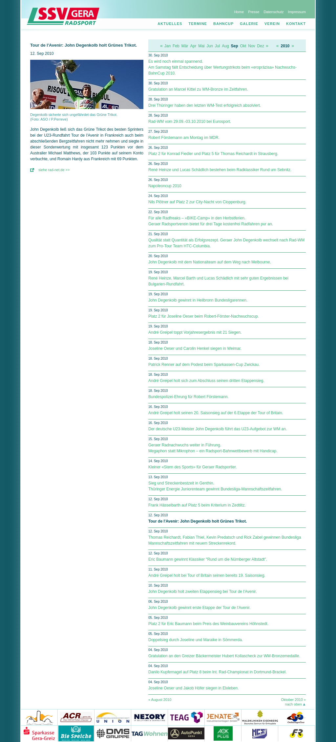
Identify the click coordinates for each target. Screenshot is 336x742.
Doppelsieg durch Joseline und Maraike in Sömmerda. (195, 640)
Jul (217, 46)
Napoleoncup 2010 (164, 186)
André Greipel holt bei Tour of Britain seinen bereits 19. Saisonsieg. (206, 575)
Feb (176, 46)
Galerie (249, 24)
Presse (253, 12)
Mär (184, 46)
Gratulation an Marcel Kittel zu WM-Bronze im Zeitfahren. (198, 89)
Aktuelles (170, 24)
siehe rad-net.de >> (54, 170)
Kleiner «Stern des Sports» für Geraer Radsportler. (192, 467)
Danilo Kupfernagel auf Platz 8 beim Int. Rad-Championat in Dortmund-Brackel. (217, 672)
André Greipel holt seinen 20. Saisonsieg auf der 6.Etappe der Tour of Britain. (215, 413)
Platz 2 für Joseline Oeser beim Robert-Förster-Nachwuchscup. (203, 316)
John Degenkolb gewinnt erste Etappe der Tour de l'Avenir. (199, 607)
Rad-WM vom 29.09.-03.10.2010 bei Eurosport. (189, 121)
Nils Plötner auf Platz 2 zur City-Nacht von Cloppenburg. (197, 202)
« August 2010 (159, 700)
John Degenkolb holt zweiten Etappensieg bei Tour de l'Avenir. (202, 591)
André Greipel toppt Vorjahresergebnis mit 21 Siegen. (195, 332)
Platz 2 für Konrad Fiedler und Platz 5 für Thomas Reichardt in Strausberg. (213, 153)
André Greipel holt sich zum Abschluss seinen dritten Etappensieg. (206, 380)
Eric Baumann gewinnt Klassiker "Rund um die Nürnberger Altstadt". (207, 559)
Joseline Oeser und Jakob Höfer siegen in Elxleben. (193, 688)
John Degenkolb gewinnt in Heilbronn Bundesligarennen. (197, 300)
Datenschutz (273, 12)
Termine (197, 24)
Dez (260, 46)
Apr (193, 46)
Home (239, 12)
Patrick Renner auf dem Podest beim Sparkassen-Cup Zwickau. (204, 364)
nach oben (293, 704)
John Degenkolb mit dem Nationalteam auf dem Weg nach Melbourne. (209, 262)
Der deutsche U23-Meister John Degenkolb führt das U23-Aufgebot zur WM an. (217, 429)
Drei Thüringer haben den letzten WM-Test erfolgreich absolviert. (204, 105)
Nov (251, 46)
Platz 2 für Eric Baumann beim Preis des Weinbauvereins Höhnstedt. (208, 623)
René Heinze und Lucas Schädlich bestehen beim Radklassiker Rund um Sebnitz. (219, 170)
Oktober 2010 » (293, 700)
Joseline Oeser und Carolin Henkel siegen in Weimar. (195, 348)
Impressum (297, 12)
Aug (225, 46)
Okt (243, 46)
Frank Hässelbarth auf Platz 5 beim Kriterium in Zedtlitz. (197, 505)
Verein (272, 24)
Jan (167, 46)
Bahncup (223, 24)
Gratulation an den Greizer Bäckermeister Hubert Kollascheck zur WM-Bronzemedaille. (224, 656)
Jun (210, 46)
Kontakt (296, 24)
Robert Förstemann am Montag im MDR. (184, 137)
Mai (201, 46)
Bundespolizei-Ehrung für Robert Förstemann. (188, 396)
